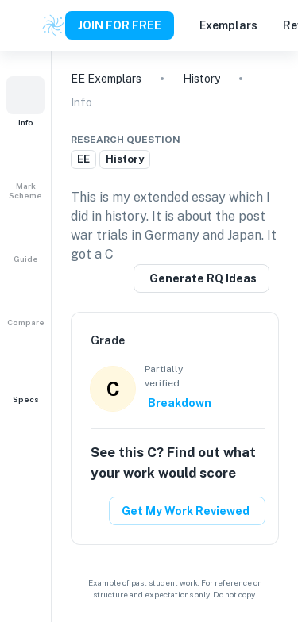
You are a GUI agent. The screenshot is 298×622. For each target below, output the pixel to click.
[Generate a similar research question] (201, 278)
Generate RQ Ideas (203, 278)
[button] (25, 101)
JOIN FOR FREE (119, 25)
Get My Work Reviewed (186, 511)
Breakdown (179, 403)
